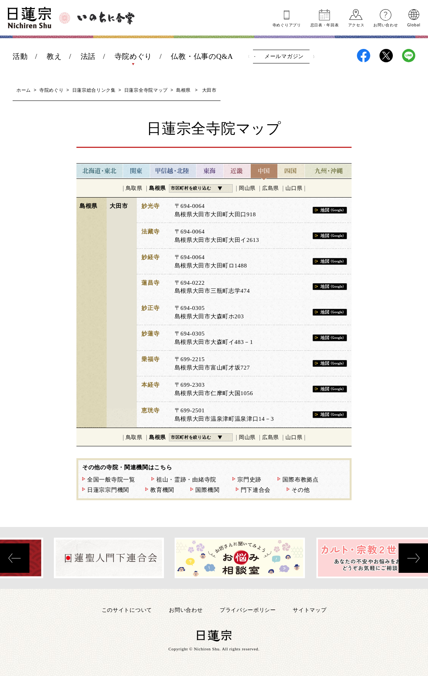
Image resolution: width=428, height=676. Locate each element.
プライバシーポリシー (248, 609)
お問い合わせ (385, 24)
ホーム (23, 90)
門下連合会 (256, 490)
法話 (88, 56)
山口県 (293, 188)
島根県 (183, 90)
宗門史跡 (249, 480)
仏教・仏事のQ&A (202, 56)
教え (54, 56)
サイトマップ (309, 609)
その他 (301, 490)
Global (413, 24)
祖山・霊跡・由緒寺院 (186, 480)
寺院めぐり (133, 56)
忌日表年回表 (324, 24)
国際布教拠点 (300, 480)
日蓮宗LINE (408, 55)
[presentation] (14, 558)
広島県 (270, 188)
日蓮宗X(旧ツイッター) (386, 55)
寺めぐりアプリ (286, 24)
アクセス (356, 24)
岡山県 (247, 188)
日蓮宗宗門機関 (108, 490)
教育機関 (162, 490)
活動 (20, 56)
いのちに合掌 (106, 17)
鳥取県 (134, 188)
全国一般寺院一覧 (111, 480)
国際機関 (207, 490)
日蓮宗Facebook (363, 55)
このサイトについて (127, 609)
